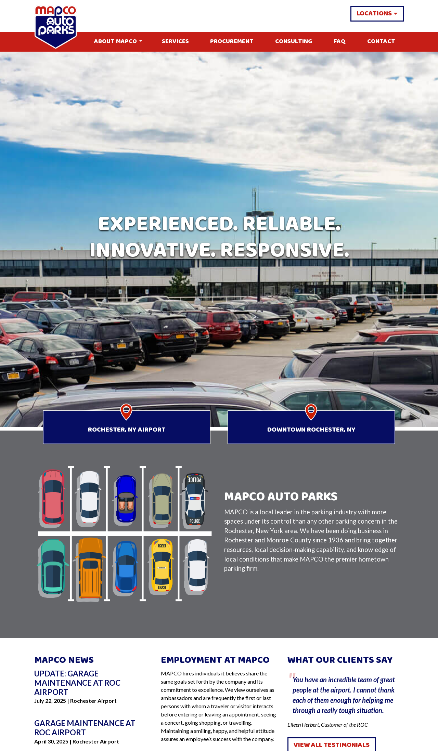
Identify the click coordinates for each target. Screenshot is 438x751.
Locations (374, 13)
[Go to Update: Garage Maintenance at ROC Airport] (92, 683)
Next (408, 699)
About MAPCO (115, 42)
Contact (381, 42)
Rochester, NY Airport (127, 429)
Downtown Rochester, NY (311, 429)
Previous (282, 699)
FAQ (340, 42)
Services (175, 42)
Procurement (232, 42)
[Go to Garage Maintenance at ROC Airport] (92, 728)
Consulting (293, 42)
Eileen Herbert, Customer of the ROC (345, 698)
